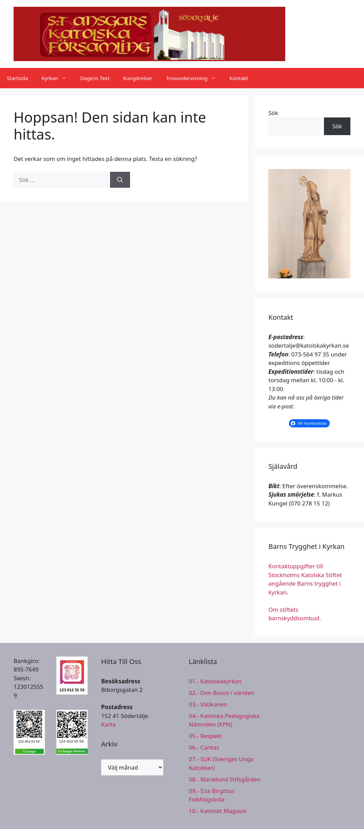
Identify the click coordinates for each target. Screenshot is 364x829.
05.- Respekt (205, 736)
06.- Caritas (204, 747)
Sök (273, 113)
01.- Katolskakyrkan (215, 681)
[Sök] (120, 180)
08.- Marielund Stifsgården (224, 779)
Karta (108, 724)
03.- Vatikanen (208, 704)
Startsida (17, 78)
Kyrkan (57, 78)
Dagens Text (94, 78)
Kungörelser (137, 78)
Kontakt (239, 78)
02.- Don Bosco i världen (221, 693)
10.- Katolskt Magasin (218, 811)
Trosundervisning (194, 78)
